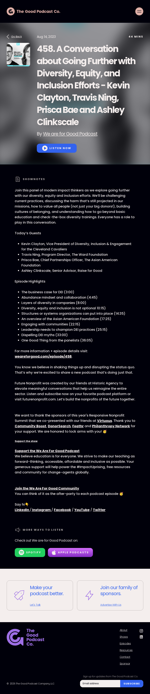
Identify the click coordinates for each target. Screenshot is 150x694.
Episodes (125, 643)
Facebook (62, 509)
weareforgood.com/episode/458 (43, 356)
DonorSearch (59, 426)
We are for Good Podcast (70, 134)
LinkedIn (22, 509)
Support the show (26, 441)
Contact (125, 657)
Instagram (41, 509)
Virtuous (104, 420)
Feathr (78, 426)
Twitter (99, 509)
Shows (124, 637)
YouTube (82, 509)
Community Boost (30, 426)
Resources (126, 650)
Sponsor (125, 663)
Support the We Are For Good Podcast (47, 450)
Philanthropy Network (111, 426)
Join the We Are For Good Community (47, 488)
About (123, 630)
